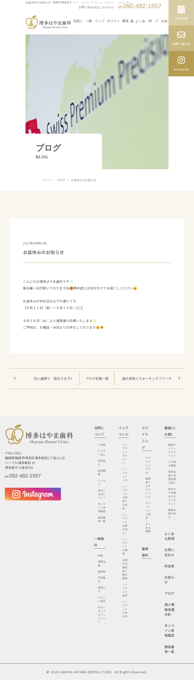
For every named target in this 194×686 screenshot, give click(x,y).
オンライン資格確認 (102, 507)
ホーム (47, 179)
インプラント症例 (124, 590)
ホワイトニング (113, 32)
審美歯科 (125, 32)
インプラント (100, 32)
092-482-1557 (139, 6)
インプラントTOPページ (124, 454)
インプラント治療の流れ (124, 524)
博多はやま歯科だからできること (172, 496)
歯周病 (102, 571)
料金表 (169, 566)
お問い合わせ (169, 552)
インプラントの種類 (124, 546)
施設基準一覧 (102, 519)
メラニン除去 (102, 599)
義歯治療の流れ (172, 513)
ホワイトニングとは (148, 465)
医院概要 (102, 472)
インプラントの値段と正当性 (124, 497)
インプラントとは (124, 474)
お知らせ (164, 29)
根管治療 (102, 563)
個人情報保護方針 (169, 609)
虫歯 (100, 555)
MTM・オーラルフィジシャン (102, 615)
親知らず (102, 589)
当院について (78, 32)
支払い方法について (102, 493)
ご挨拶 (102, 444)
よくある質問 (140, 32)
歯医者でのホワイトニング (148, 488)
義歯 (132, 32)
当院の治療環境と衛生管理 (124, 569)
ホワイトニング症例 (148, 510)
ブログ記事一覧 (97, 378)
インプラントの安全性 (124, 609)
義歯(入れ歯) (170, 431)
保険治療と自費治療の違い (172, 477)
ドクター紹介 (102, 452)
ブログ (61, 179)
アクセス (102, 482)
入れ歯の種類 (172, 463)
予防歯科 (102, 579)
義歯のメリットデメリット (172, 450)
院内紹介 (102, 462)
